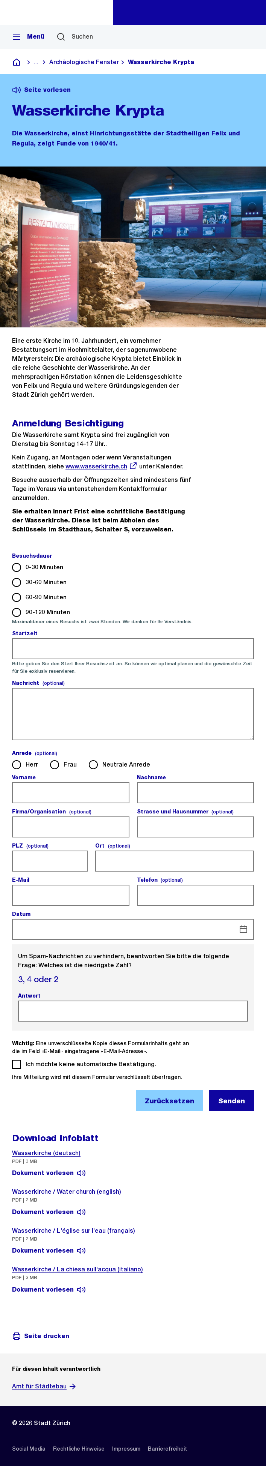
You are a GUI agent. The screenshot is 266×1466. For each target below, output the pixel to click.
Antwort (30, 996)
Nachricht (38, 683)
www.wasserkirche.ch (101, 466)
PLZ (30, 846)
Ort (112, 846)
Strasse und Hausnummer (185, 812)
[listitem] (29, 1448)
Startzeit (26, 633)
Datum (22, 914)
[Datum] (243, 929)
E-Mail (21, 880)
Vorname (25, 777)
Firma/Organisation (51, 812)
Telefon (160, 880)
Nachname (152, 777)
